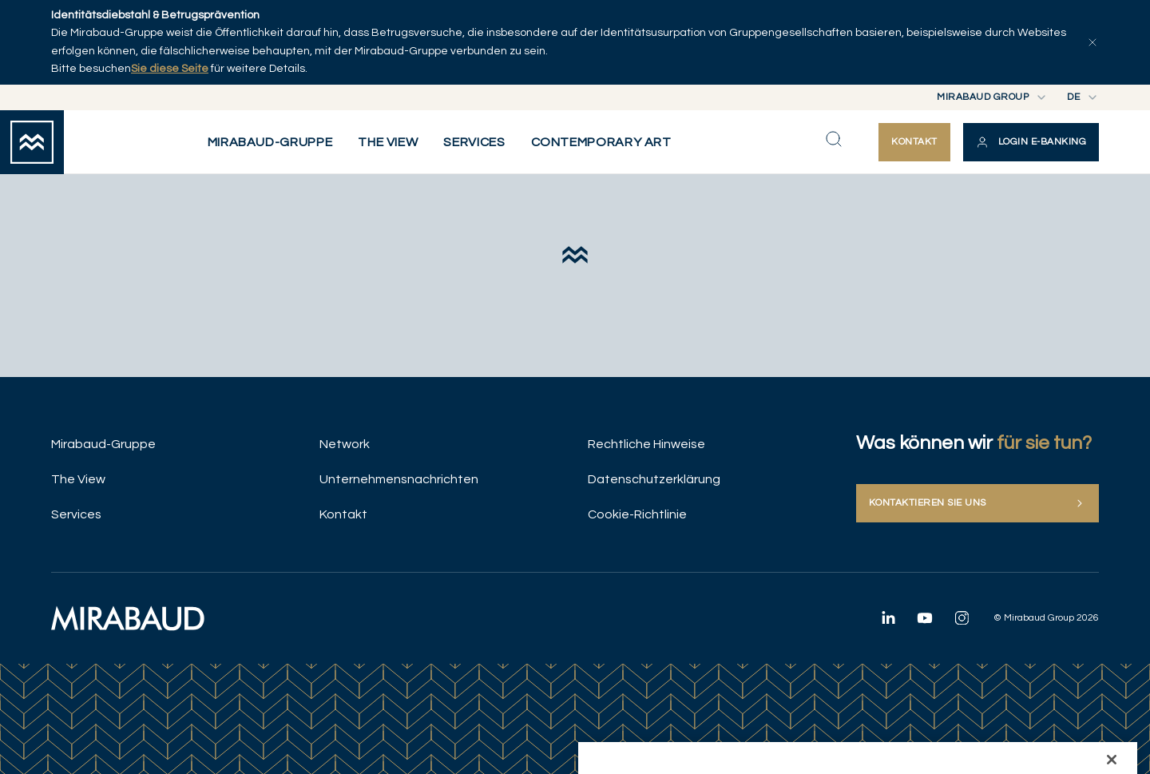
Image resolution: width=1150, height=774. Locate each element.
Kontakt (343, 514)
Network (344, 444)
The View (78, 479)
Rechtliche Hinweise (646, 444)
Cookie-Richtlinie (637, 514)
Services (76, 514)
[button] (1031, 142)
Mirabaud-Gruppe (103, 444)
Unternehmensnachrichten (398, 479)
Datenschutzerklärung (654, 479)
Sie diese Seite (169, 68)
